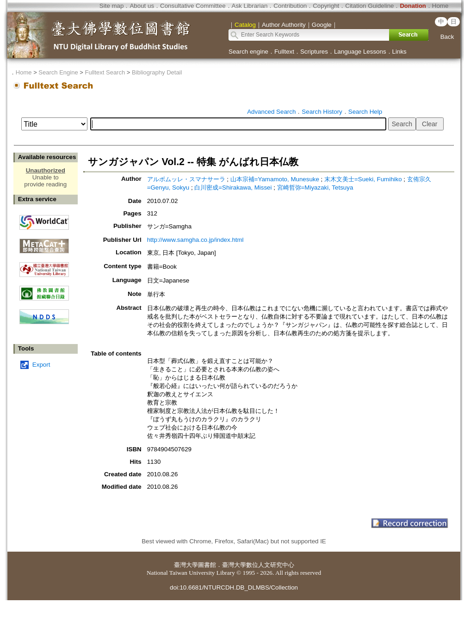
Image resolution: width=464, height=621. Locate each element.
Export (41, 364)
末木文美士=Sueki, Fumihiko (363, 179)
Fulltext (284, 51)
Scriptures (314, 51)
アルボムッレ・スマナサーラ (187, 179)
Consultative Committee (192, 5)
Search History (322, 111)
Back (447, 36)
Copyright (326, 5)
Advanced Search (271, 111)
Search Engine (58, 72)
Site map (111, 5)
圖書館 (207, 564)
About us (142, 5)
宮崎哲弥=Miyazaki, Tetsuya (315, 187)
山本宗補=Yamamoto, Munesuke (275, 179)
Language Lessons (360, 51)
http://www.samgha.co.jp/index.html (195, 239)
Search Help (365, 111)
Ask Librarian (250, 5)
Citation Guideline (369, 5)
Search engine (248, 51)
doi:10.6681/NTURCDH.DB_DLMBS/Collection (234, 587)
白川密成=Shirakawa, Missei (233, 187)
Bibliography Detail (157, 72)
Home (440, 5)
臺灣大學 (186, 564)
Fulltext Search (105, 72)
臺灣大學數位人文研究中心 (258, 564)
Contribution (290, 5)
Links (399, 51)
